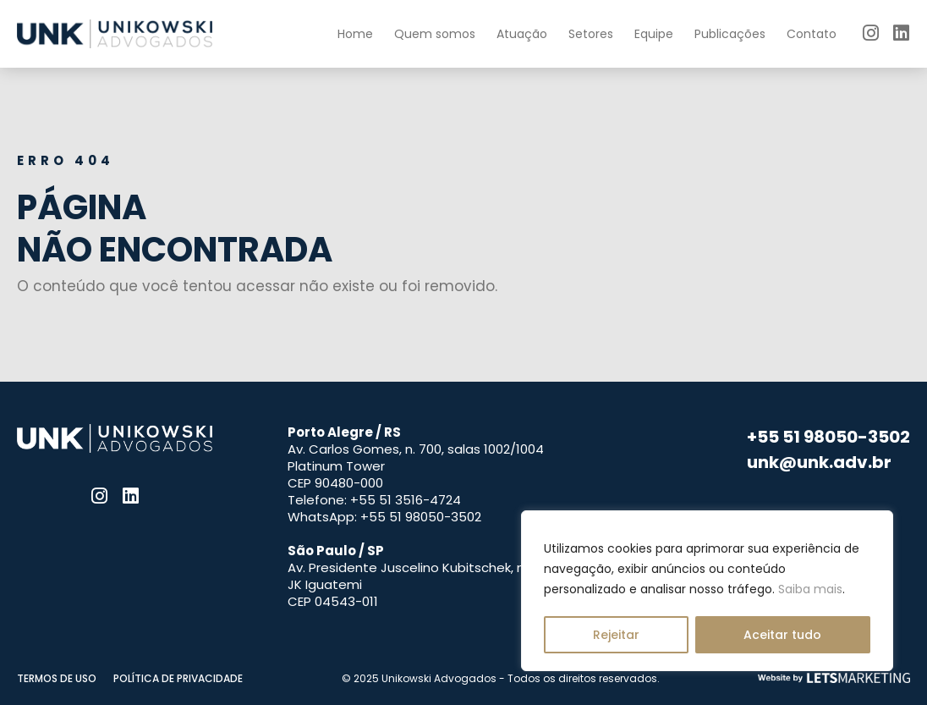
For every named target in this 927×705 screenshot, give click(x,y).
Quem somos (434, 33)
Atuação (521, 33)
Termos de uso (56, 678)
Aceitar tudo (782, 634)
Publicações (729, 33)
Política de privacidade (178, 678)
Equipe (653, 33)
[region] (707, 590)
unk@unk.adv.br (819, 462)
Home (355, 33)
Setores (590, 33)
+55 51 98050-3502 (828, 437)
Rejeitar (616, 634)
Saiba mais (810, 589)
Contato (811, 33)
